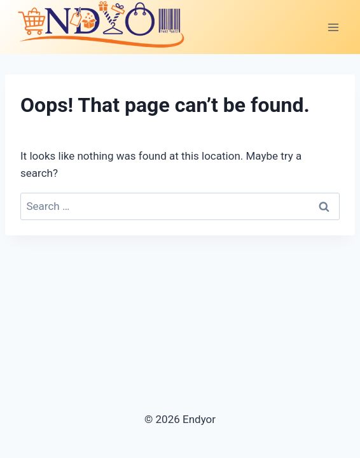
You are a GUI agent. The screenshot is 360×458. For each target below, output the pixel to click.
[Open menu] (333, 27)
